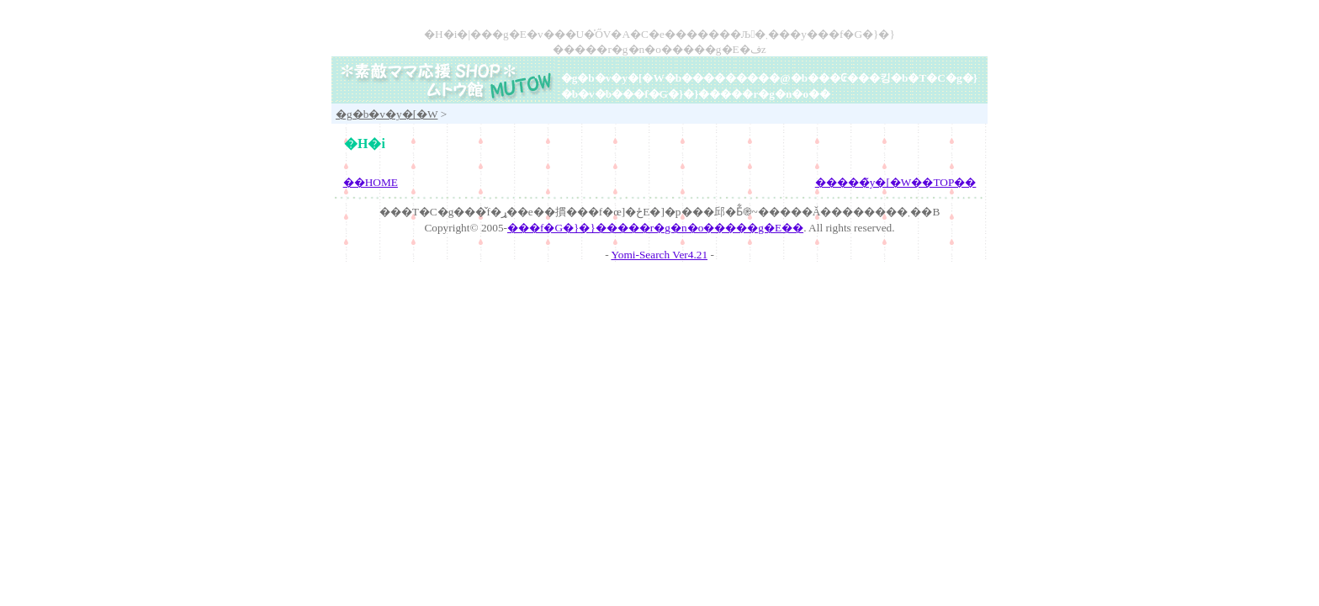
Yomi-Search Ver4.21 (659, 254)
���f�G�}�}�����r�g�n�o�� (721, 94)
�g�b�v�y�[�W (613, 78)
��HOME (370, 182)
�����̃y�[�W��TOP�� (896, 182)
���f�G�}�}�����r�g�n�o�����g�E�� (655, 227)
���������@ (735, 78)
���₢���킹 (849, 78)
